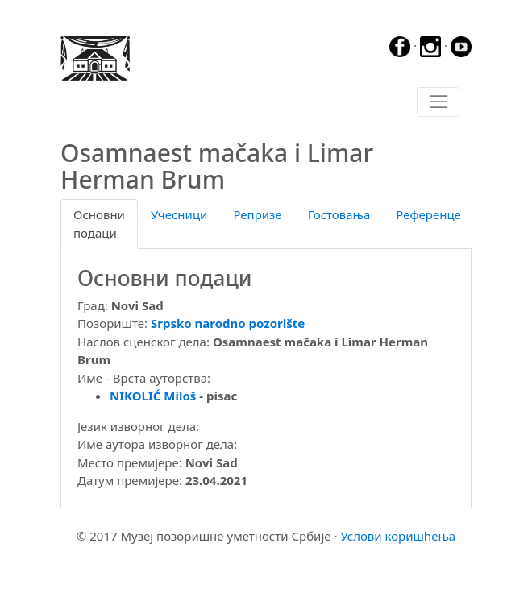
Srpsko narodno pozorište (228, 323)
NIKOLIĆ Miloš (153, 396)
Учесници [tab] (179, 214)
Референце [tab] (428, 214)
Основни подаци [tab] (99, 223)
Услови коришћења (397, 536)
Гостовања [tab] (339, 214)
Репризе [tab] (257, 214)
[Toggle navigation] (438, 102)
